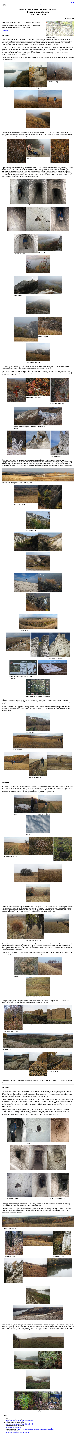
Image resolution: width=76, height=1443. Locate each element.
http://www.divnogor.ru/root (14, 1427)
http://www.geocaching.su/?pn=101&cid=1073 (20, 1420)
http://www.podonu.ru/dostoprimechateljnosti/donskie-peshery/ (35, 1429)
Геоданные (5, 30)
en (73, 2)
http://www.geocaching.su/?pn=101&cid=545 (19, 1424)
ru (71, 2)
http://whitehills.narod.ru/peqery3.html (17, 1432)
